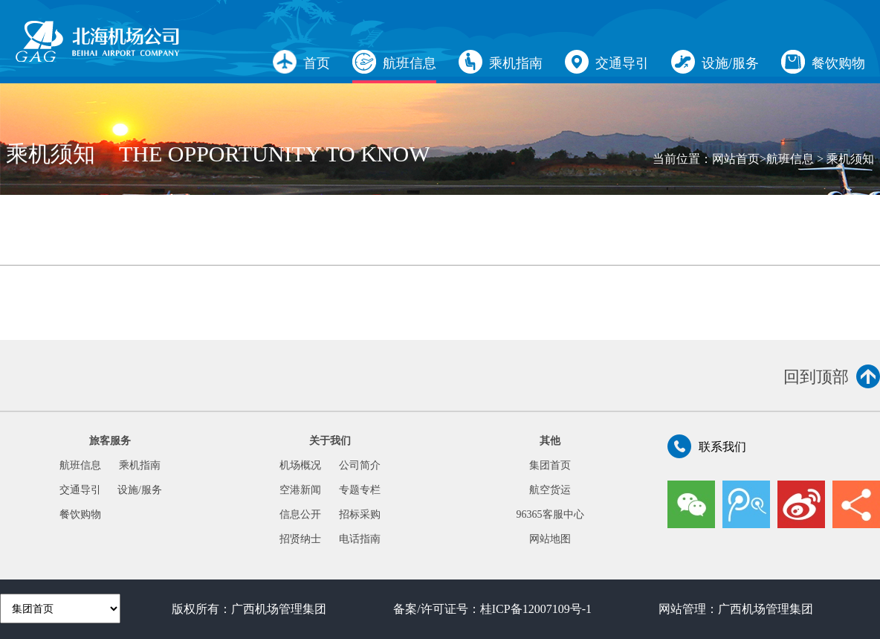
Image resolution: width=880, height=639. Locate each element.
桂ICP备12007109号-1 (536, 609)
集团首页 (550, 465)
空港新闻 (300, 489)
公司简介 (360, 465)
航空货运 (550, 489)
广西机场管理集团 (278, 609)
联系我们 (706, 446)
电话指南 (360, 539)
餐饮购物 (823, 62)
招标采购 (360, 514)
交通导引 (607, 62)
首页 (301, 62)
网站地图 (550, 539)
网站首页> (739, 158)
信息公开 (300, 514)
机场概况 (300, 465)
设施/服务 (715, 62)
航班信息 (394, 62)
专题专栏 (360, 489)
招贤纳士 (300, 539)
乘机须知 (850, 158)
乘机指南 (501, 62)
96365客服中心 (550, 514)
